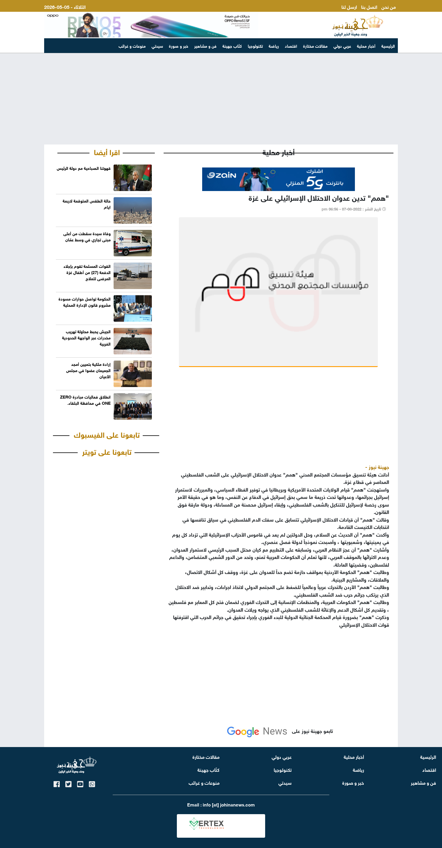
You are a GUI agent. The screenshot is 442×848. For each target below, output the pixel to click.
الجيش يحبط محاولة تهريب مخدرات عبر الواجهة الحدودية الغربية (86, 337)
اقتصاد (291, 45)
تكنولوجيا (255, 45)
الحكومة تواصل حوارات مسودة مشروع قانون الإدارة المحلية (85, 301)
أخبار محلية (366, 45)
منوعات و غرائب (132, 45)
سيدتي (157, 45)
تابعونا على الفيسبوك (107, 433)
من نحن (388, 6)
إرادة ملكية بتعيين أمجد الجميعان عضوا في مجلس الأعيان (88, 370)
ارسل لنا (349, 6)
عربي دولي (342, 45)
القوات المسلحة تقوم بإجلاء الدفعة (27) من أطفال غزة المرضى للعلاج (87, 272)
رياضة (274, 45)
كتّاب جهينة (232, 45)
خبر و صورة (178, 45)
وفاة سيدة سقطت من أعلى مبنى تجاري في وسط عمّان (87, 236)
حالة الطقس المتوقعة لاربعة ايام (87, 203)
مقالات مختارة (315, 45)
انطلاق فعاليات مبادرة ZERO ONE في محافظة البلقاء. (85, 399)
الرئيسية (388, 45)
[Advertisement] (221, 99)
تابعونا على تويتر (107, 450)
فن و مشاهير (205, 45)
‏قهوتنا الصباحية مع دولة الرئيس (84, 167)
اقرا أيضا (107, 151)
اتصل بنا (369, 6)
